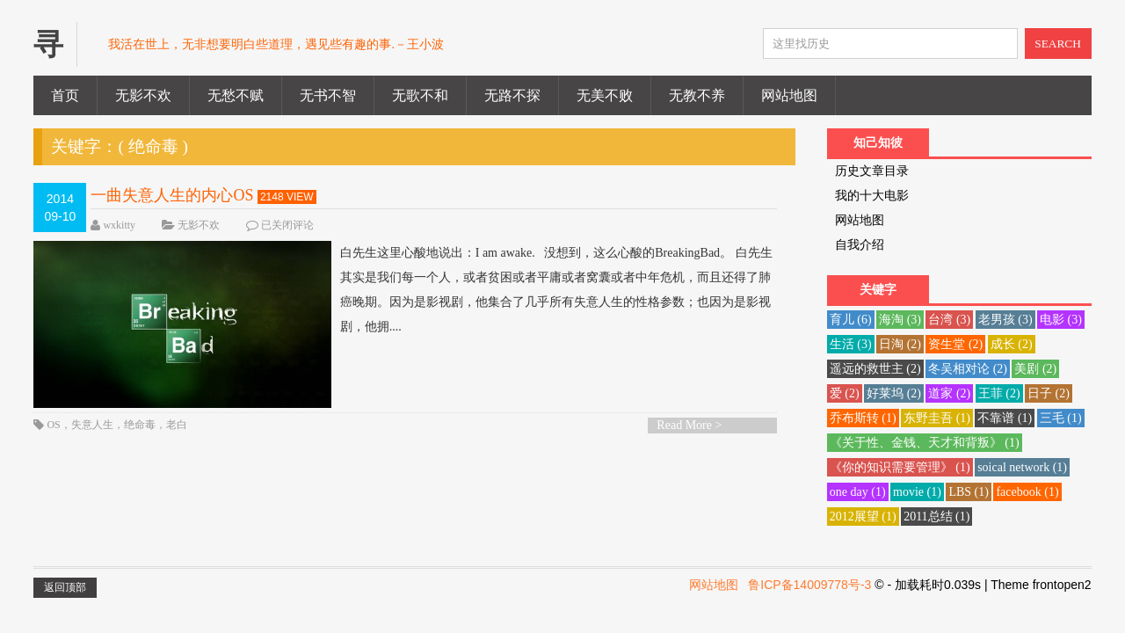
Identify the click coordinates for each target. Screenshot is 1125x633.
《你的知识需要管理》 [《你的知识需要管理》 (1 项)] (900, 467)
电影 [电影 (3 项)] (1061, 319)
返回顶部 (65, 587)
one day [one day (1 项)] (858, 491)
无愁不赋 (235, 95)
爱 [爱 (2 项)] (845, 393)
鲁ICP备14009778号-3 (809, 585)
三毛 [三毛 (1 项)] (1061, 418)
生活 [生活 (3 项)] (851, 344)
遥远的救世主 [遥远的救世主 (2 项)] (875, 368)
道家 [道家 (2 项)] (949, 393)
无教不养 (697, 95)
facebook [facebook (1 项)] (1027, 491)
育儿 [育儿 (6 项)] (851, 319)
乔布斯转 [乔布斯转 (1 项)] (863, 418)
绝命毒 (140, 424)
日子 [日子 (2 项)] (1048, 393)
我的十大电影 (872, 195)
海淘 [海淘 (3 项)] (900, 319)
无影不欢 (143, 95)
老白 (176, 424)
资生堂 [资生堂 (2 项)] (955, 344)
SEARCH (1057, 43)
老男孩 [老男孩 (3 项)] (1005, 319)
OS (53, 424)
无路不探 (512, 95)
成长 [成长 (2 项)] (1012, 344)
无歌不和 (420, 95)
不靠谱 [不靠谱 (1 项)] (1004, 418)
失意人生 (92, 424)
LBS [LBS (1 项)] (968, 491)
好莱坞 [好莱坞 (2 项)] (894, 393)
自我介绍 (859, 244)
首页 (65, 95)
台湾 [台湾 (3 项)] (949, 319)
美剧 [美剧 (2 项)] (1035, 368)
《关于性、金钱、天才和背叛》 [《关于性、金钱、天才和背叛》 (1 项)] (925, 442)
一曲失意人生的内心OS (172, 195)
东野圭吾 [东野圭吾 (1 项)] (937, 418)
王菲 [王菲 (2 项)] (999, 393)
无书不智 (328, 95)
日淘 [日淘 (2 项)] (900, 344)
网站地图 (789, 95)
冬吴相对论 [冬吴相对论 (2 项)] (967, 368)
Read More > (689, 425)
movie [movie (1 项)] (917, 491)
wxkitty (119, 225)
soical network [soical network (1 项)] (1022, 467)
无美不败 (605, 95)
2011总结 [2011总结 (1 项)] (936, 516)
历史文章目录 (872, 171)
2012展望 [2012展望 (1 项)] (863, 516)
